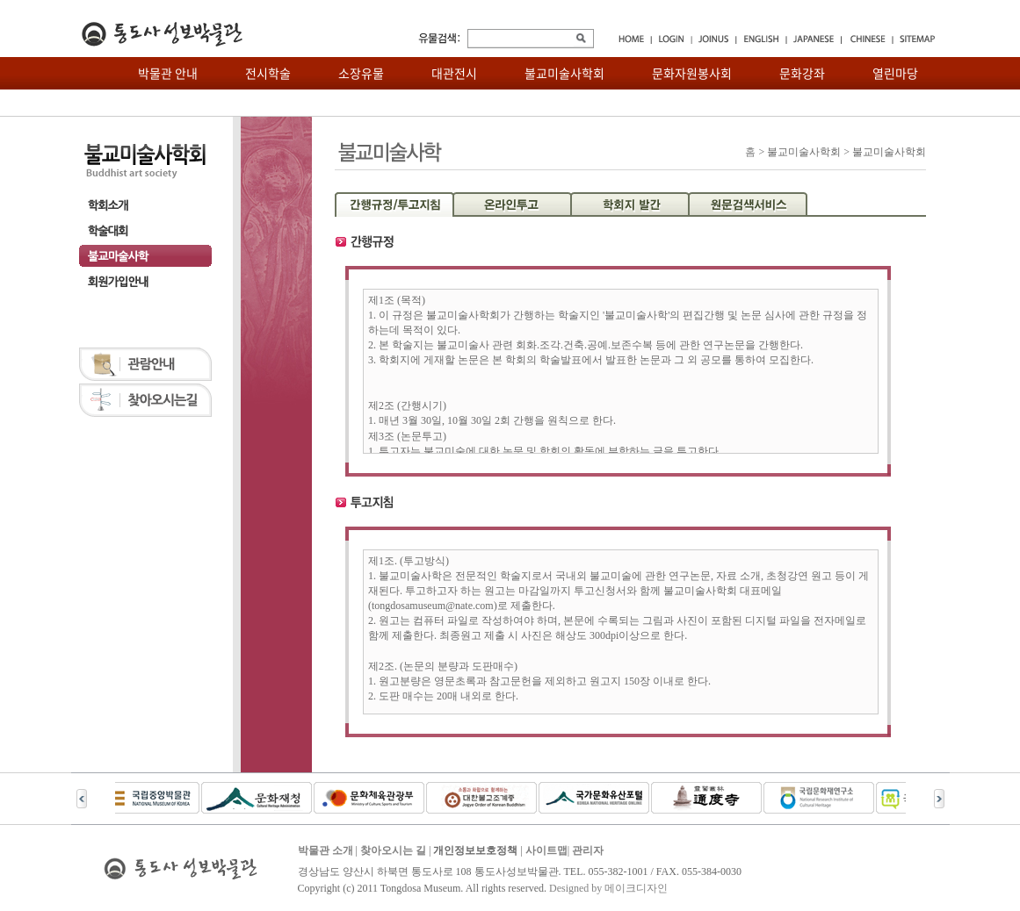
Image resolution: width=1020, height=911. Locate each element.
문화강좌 (802, 73)
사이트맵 (546, 850)
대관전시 (454, 73)
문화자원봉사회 (692, 73)
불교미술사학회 (564, 73)
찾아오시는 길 (393, 850)
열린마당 (895, 73)
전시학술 (268, 73)
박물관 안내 (168, 73)
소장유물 (361, 73)
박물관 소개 (325, 850)
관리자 (588, 850)
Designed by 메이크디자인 (608, 888)
